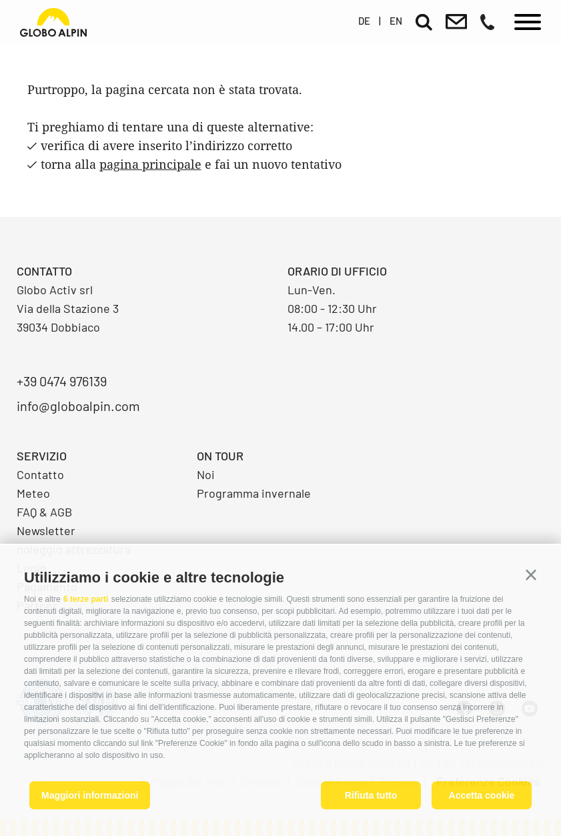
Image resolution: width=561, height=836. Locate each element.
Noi (206, 474)
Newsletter (46, 530)
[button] (531, 575)
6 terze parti (85, 599)
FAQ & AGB (44, 511)
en (396, 21)
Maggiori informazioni (89, 795)
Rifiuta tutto (371, 795)
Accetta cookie (482, 795)
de (364, 21)
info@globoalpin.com (78, 406)
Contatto (40, 474)
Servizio (42, 455)
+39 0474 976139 (62, 381)
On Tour (220, 455)
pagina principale (150, 164)
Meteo (33, 493)
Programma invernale (254, 493)
